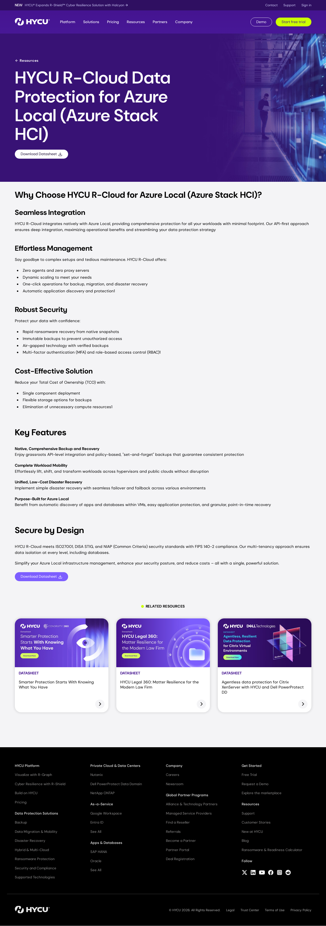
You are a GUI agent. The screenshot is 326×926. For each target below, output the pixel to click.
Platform (67, 21)
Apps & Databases (106, 842)
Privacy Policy (301, 910)
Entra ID (96, 822)
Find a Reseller (178, 822)
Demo (261, 21)
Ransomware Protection (35, 859)
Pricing (113, 21)
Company (184, 21)
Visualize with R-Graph (33, 774)
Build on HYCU (26, 793)
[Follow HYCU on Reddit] (288, 873)
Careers (172, 774)
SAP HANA (98, 851)
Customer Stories (256, 822)
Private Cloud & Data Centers (115, 765)
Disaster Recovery (30, 840)
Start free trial (294, 21)
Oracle (95, 861)
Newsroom (174, 784)
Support (289, 5)
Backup (21, 822)
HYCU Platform (27, 765)
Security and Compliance (35, 868)
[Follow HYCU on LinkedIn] (253, 873)
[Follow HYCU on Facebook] (271, 873)
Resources (136, 21)
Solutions (91, 21)
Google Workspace (106, 813)
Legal (230, 910)
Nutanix (96, 774)
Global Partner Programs (187, 795)
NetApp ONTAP (102, 793)
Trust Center (250, 910)
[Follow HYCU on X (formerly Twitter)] (244, 873)
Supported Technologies (35, 877)
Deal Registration (180, 859)
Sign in (306, 5)
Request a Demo (255, 784)
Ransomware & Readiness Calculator (272, 850)
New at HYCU (252, 831)
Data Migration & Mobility (36, 831)
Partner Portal (177, 850)
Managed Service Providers (189, 813)
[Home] (32, 22)
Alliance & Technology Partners (192, 804)
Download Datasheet (41, 153)
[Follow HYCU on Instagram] (279, 873)
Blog (245, 840)
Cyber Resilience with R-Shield (40, 784)
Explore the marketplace (262, 793)
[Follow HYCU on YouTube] (262, 873)
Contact (271, 5)
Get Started (252, 765)
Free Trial (249, 774)
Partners (160, 21)
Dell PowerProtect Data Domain (116, 784)
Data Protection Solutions (36, 813)
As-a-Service (101, 804)
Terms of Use (275, 910)
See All (95, 831)
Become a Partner (181, 840)
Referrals (173, 831)
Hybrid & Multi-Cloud (32, 850)
